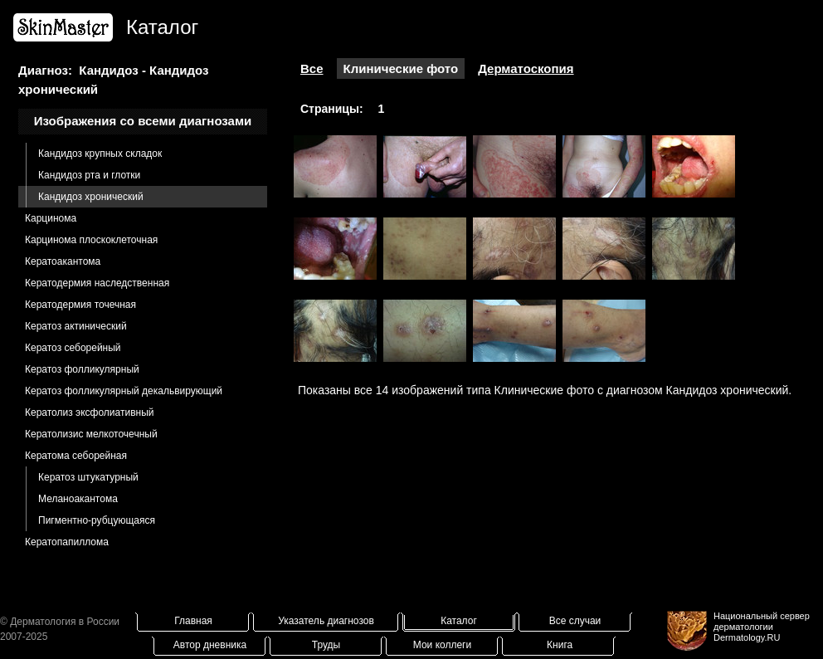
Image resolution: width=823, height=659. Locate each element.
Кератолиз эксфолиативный (89, 412)
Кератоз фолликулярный (82, 369)
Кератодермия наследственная (97, 283)
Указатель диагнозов (326, 621)
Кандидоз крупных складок (100, 153)
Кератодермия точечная (80, 304)
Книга (559, 645)
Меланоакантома (78, 499)
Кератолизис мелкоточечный (91, 434)
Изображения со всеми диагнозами (143, 121)
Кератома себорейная (76, 455)
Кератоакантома (62, 261)
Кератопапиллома (67, 542)
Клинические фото (401, 68)
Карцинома (50, 218)
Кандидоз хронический (91, 197)
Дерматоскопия (525, 68)
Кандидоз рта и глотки (89, 175)
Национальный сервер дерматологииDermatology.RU (761, 626)
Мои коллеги (442, 645)
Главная (193, 621)
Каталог (459, 621)
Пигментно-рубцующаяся (96, 520)
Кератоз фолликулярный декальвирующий (123, 391)
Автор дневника (209, 645)
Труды (326, 645)
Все (312, 68)
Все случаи (575, 621)
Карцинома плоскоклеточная (91, 240)
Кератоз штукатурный (88, 477)
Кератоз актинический (76, 326)
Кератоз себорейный (73, 348)
